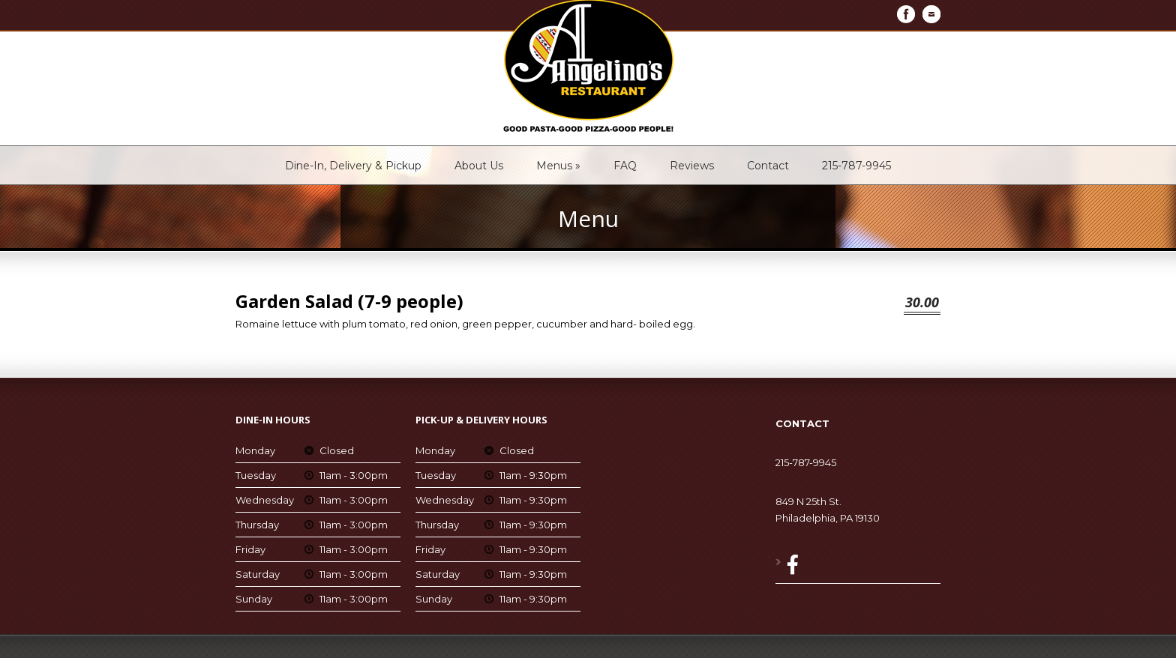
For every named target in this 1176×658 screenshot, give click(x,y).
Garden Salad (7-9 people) (350, 301)
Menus (558, 165)
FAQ (625, 165)
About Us (478, 165)
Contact (768, 165)
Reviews (692, 165)
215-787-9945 (856, 165)
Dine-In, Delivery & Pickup (353, 165)
